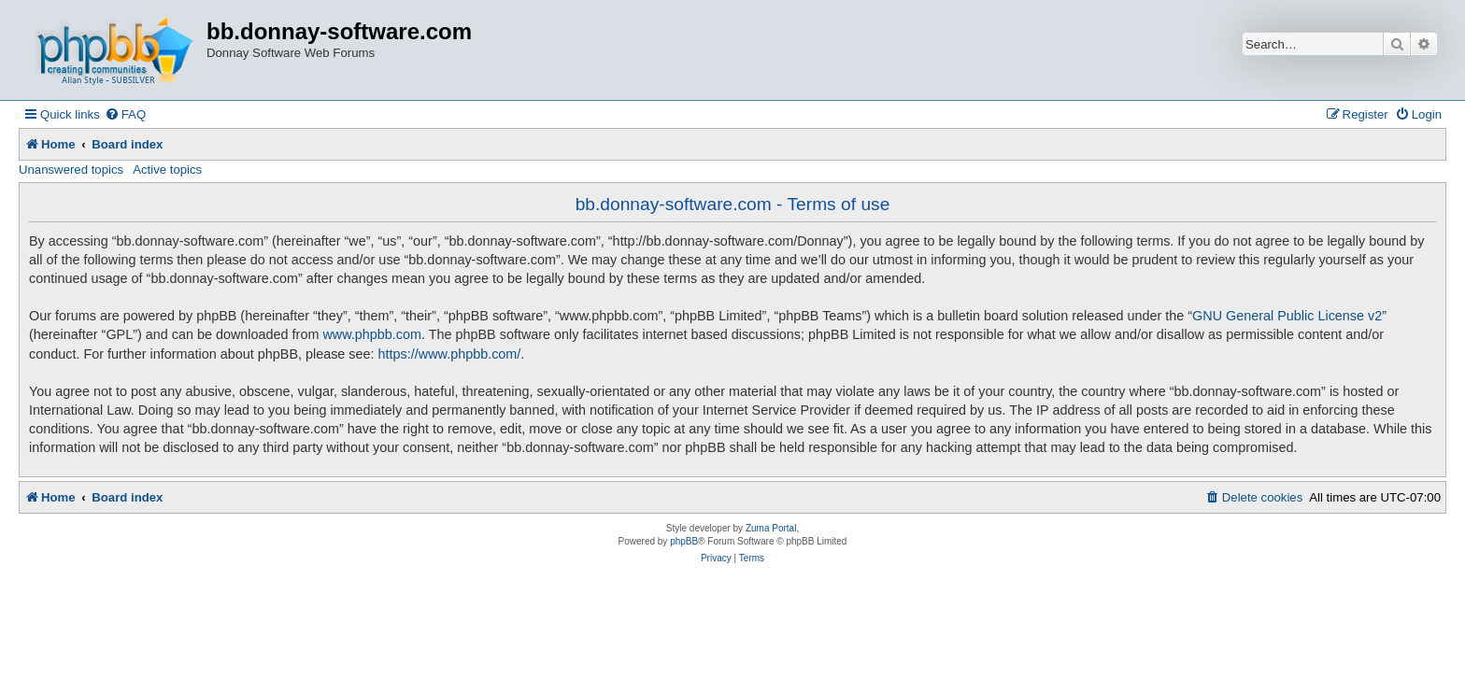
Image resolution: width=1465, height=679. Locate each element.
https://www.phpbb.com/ (449, 354)
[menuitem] (125, 114)
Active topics (167, 170)
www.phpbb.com (371, 334)
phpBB (684, 541)
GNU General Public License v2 (1287, 315)
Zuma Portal (771, 528)
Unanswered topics (71, 170)
